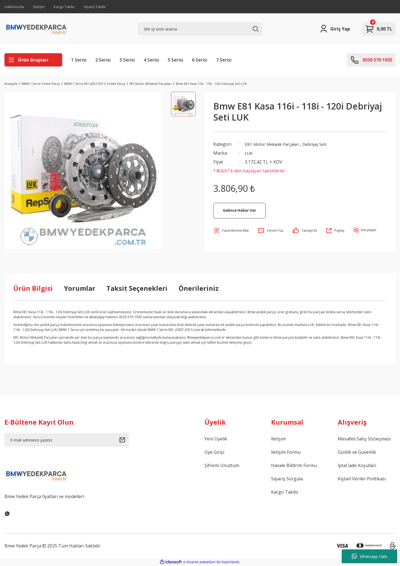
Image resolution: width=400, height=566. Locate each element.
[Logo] (36, 28)
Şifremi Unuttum (221, 465)
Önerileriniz (199, 288)
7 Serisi (223, 60)
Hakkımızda (14, 6)
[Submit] (124, 440)
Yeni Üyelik (215, 439)
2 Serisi (103, 60)
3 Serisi (127, 60)
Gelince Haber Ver (239, 210)
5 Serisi (175, 60)
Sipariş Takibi (94, 6)
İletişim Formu (286, 452)
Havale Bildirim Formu (294, 465)
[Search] (200, 28)
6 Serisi (199, 60)
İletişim (39, 6)
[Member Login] (334, 28)
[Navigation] (33, 60)
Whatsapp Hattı (370, 556)
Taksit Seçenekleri (137, 288)
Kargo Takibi (64, 6)
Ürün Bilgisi (33, 288)
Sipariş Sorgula (287, 479)
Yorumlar (79, 288)
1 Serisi (78, 60)
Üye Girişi (214, 452)
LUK (249, 153)
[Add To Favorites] (231, 230)
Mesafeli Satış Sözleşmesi (364, 439)
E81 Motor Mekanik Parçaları (275, 144)
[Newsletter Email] (66, 440)
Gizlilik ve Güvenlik (357, 452)
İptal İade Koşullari (357, 465)
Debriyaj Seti (322, 144)
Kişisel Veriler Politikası (362, 479)
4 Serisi (151, 60)
